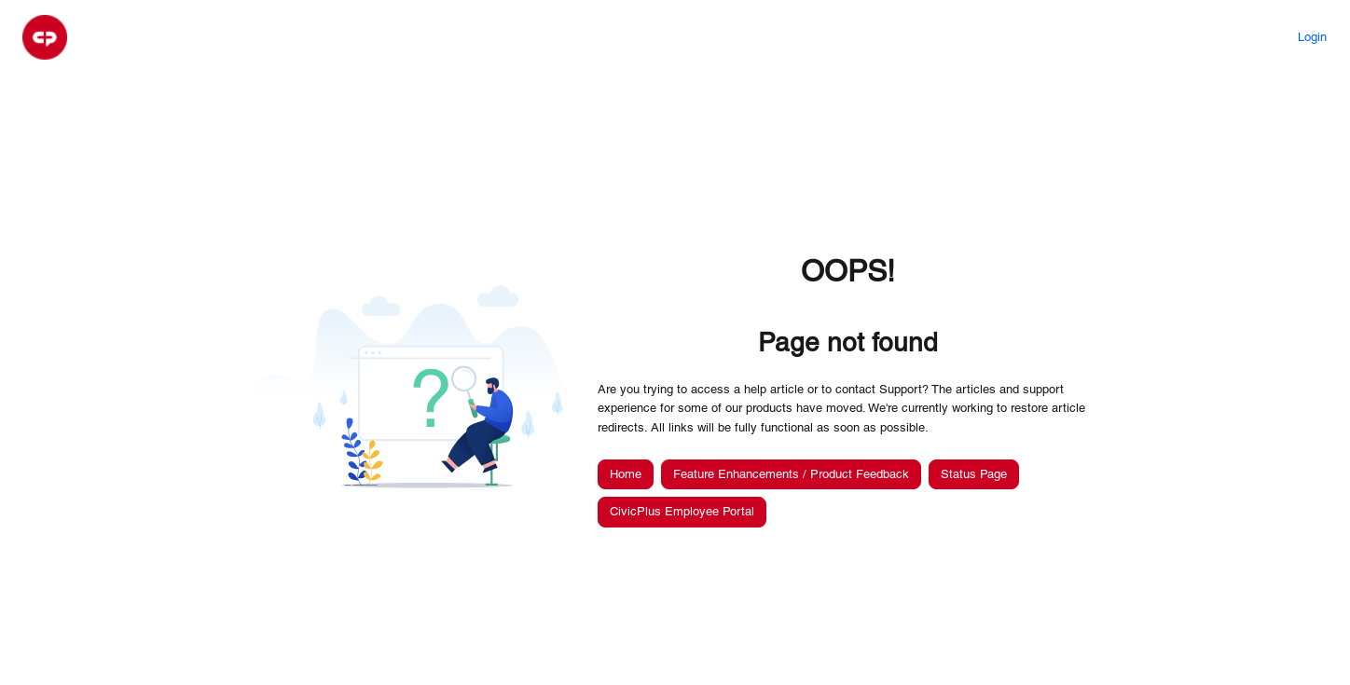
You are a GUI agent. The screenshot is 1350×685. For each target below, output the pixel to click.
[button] (44, 37)
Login (1312, 37)
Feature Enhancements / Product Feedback (791, 474)
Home (625, 474)
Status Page (974, 474)
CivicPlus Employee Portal (682, 511)
